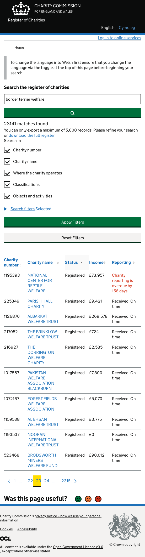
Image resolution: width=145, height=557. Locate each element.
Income (96, 262)
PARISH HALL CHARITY (40, 304)
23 (38, 482)
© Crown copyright (124, 544)
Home (19, 47)
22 (30, 482)
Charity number (27, 149)
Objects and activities (32, 196)
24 (46, 482)
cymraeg (127, 27)
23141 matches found (26, 123)
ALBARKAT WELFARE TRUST (43, 319)
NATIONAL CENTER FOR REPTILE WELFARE (40, 283)
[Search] (72, 99)
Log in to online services (119, 37)
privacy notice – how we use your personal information (50, 518)
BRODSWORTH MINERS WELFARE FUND (42, 460)
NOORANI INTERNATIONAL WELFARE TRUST (43, 439)
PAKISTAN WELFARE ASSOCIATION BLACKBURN (41, 380)
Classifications (26, 184)
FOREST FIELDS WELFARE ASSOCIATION (42, 404)
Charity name (25, 161)
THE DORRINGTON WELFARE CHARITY (41, 355)
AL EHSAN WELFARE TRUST (43, 422)
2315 (66, 482)
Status (71, 262)
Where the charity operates (37, 172)
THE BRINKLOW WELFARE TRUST (43, 334)
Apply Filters (72, 222)
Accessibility (27, 529)
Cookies (6, 529)
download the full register (32, 135)
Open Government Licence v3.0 (78, 546)
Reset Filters (72, 237)
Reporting (121, 262)
